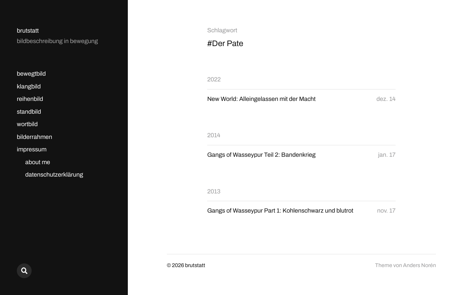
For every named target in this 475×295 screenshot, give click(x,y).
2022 (214, 79)
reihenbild (30, 99)
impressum (31, 149)
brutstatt (28, 30)
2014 (213, 135)
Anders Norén (419, 265)
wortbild (27, 124)
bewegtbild (31, 73)
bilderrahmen (34, 137)
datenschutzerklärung (54, 174)
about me (37, 162)
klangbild (29, 86)
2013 (213, 191)
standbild (29, 111)
